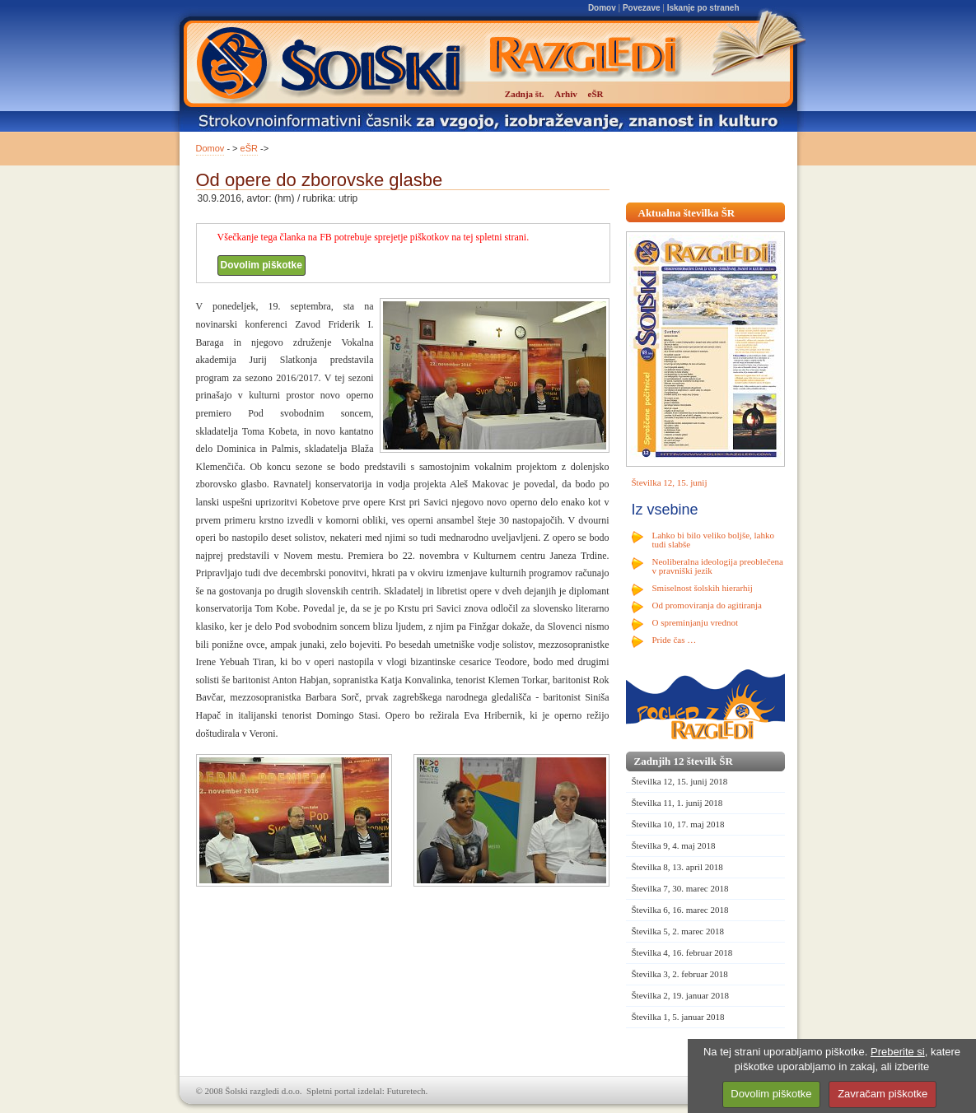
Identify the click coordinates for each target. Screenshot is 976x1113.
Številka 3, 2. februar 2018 (680, 974)
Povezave (642, 7)
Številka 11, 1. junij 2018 (677, 803)
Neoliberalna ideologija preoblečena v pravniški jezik (717, 565)
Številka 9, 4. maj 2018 (674, 845)
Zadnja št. (524, 94)
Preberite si (898, 1051)
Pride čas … (674, 640)
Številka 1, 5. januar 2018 (678, 1017)
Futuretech (406, 1091)
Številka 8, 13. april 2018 (677, 867)
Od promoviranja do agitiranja (707, 605)
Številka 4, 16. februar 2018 (682, 952)
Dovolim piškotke (261, 265)
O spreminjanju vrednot (695, 622)
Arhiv (565, 94)
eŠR (249, 148)
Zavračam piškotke (882, 1093)
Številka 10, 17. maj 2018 (678, 824)
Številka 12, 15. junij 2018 (680, 781)
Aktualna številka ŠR (687, 213)
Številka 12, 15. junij (669, 482)
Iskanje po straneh (703, 7)
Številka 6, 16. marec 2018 (680, 910)
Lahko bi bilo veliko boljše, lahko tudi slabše (713, 539)
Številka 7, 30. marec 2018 (680, 888)
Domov (602, 7)
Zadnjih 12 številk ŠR (683, 761)
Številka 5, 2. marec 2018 (678, 931)
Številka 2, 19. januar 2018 (681, 995)
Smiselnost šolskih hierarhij (702, 588)
